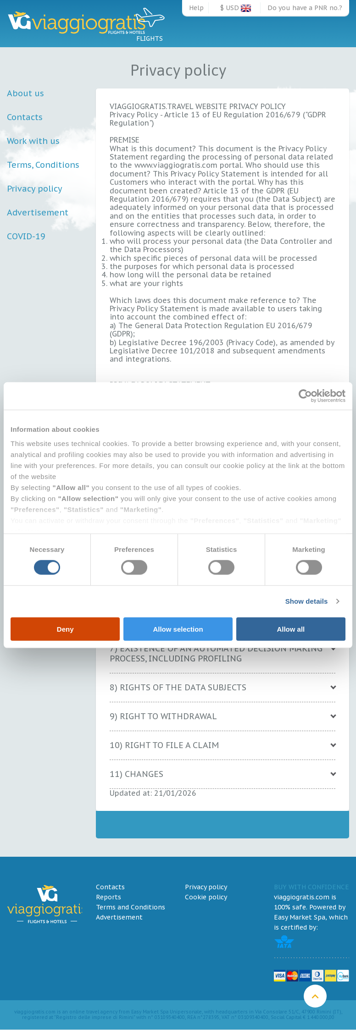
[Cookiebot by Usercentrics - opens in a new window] (305, 395)
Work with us (33, 141)
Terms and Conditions (130, 907)
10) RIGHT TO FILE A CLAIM (164, 745)
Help (196, 8)
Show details (306, 601)
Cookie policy (206, 897)
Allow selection (178, 629)
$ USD (235, 8)
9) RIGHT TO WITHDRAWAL (163, 716)
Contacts (25, 117)
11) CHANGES (136, 774)
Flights (150, 24)
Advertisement (37, 212)
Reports (108, 897)
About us (25, 93)
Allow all (291, 629)
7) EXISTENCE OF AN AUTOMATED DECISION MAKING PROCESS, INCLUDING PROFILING (216, 653)
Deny (65, 629)
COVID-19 (26, 236)
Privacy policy (34, 188)
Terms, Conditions (43, 165)
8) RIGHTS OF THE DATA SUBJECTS (178, 687)
